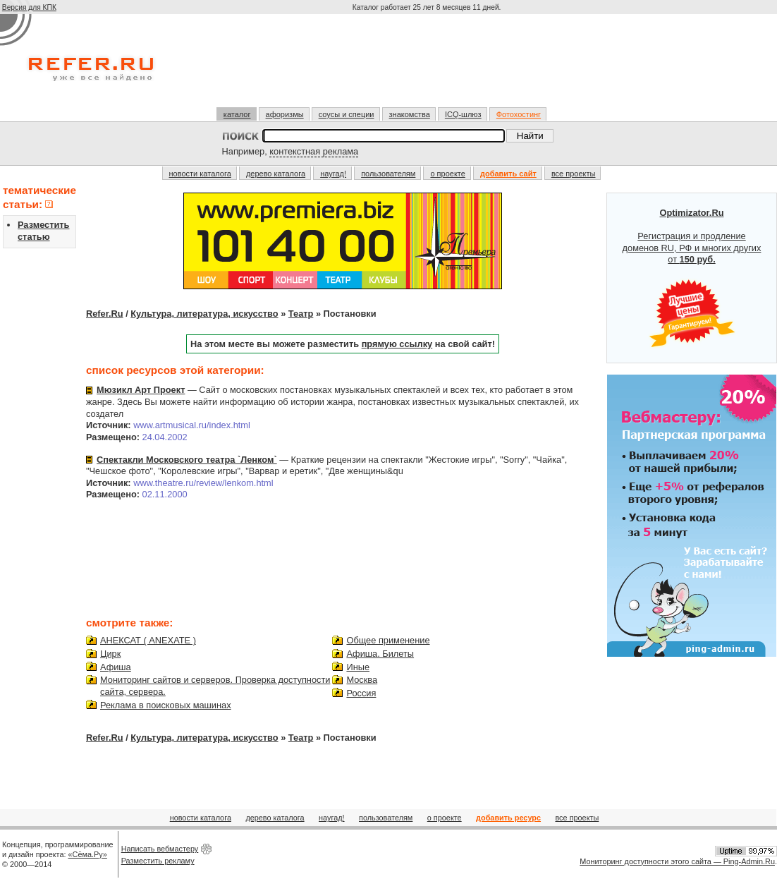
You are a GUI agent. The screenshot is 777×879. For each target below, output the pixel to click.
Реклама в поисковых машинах (165, 705)
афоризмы (285, 114)
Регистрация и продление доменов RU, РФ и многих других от (692, 277)
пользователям (388, 173)
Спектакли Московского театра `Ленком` (187, 459)
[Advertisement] (428, 66)
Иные (357, 667)
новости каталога (200, 173)
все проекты (573, 173)
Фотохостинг (518, 114)
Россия (361, 693)
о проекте (447, 173)
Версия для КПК (29, 7)
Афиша (115, 667)
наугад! (333, 173)
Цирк (110, 653)
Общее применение (387, 640)
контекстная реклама (313, 151)
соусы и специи (346, 114)
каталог (237, 114)
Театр (301, 313)
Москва (361, 679)
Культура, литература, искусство (204, 313)
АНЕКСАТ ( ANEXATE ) (148, 640)
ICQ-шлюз (463, 114)
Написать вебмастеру (160, 848)
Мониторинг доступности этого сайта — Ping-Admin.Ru (677, 861)
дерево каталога (275, 173)
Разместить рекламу (158, 860)
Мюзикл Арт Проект (141, 389)
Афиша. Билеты (380, 653)
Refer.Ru (104, 313)
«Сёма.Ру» (87, 854)
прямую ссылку (397, 344)
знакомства (409, 114)
